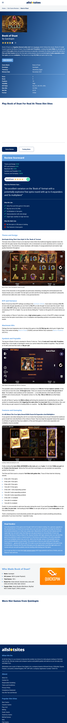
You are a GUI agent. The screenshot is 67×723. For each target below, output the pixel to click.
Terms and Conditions (8, 685)
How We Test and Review (9, 692)
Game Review (9, 149)
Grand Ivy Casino (7, 715)
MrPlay (4, 709)
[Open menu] (3, 2)
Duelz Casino (6, 712)
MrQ (3, 719)
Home (4, 8)
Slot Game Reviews (13, 8)
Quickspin (36, 47)
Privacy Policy (6, 687)
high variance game (29, 550)
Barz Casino (5, 702)
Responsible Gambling (8, 683)
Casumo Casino (6, 705)
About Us (4, 678)
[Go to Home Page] (33, 2)
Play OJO (5, 707)
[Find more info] (16, 43)
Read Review (7, 60)
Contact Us (5, 680)
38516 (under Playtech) (18, 576)
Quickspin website (39, 304)
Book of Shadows (58, 330)
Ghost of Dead (22, 330)
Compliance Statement (8, 690)
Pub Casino (5, 722)
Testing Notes (26, 149)
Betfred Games (6, 717)
